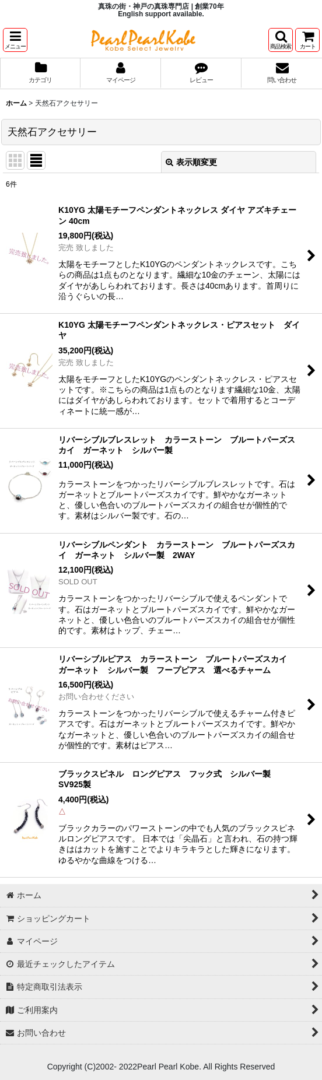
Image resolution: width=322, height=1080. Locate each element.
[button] (15, 40)
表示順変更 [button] (191, 162)
